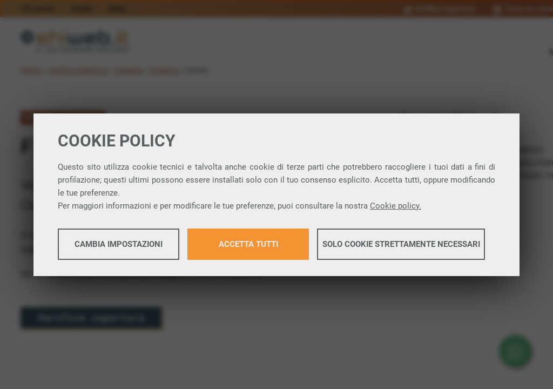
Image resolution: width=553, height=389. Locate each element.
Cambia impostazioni (119, 244)
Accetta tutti (248, 244)
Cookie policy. (395, 206)
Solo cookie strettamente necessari (401, 244)
